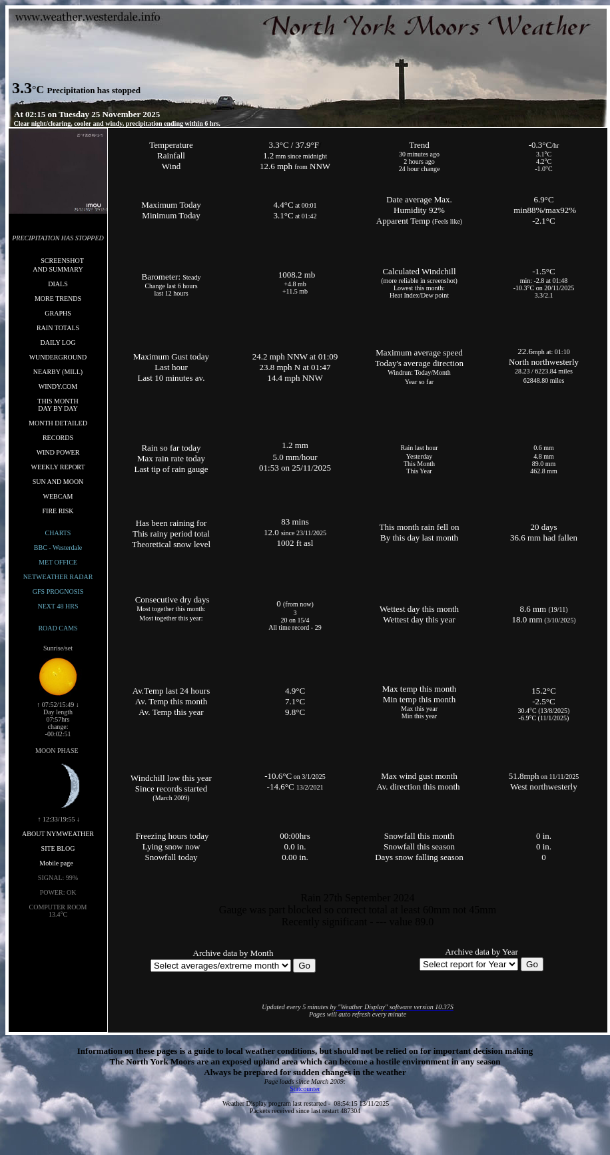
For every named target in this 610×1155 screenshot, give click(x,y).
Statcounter (305, 1088)
